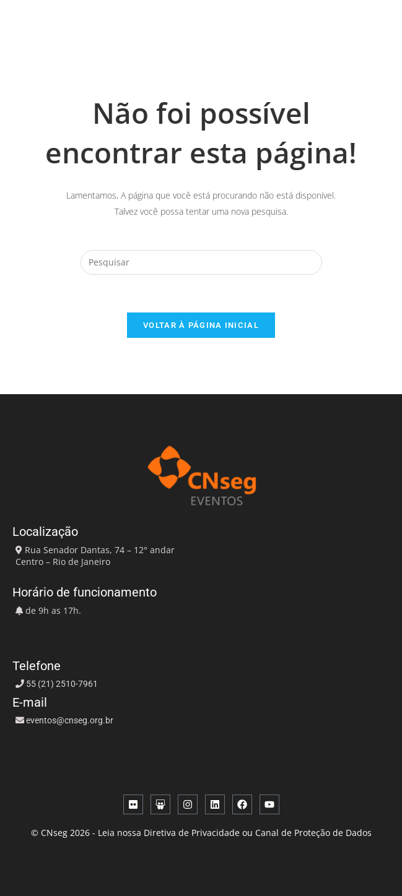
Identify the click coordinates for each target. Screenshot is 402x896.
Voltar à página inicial (201, 325)
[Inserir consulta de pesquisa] (201, 262)
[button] (345, 25)
